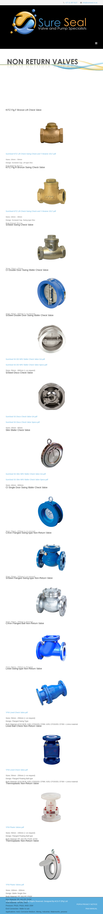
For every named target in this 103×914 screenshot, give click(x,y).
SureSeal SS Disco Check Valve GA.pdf (21, 417)
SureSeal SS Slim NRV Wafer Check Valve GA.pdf (26, 474)
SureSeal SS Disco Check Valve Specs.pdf (23, 422)
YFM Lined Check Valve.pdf (17, 712)
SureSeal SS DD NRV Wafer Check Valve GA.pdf (25, 359)
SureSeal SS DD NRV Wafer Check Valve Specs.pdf (26, 365)
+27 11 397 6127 (71, 3)
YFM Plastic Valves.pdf (15, 827)
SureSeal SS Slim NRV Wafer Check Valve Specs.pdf (27, 480)
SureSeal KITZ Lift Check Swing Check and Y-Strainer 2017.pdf (31, 154)
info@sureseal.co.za (90, 3)
